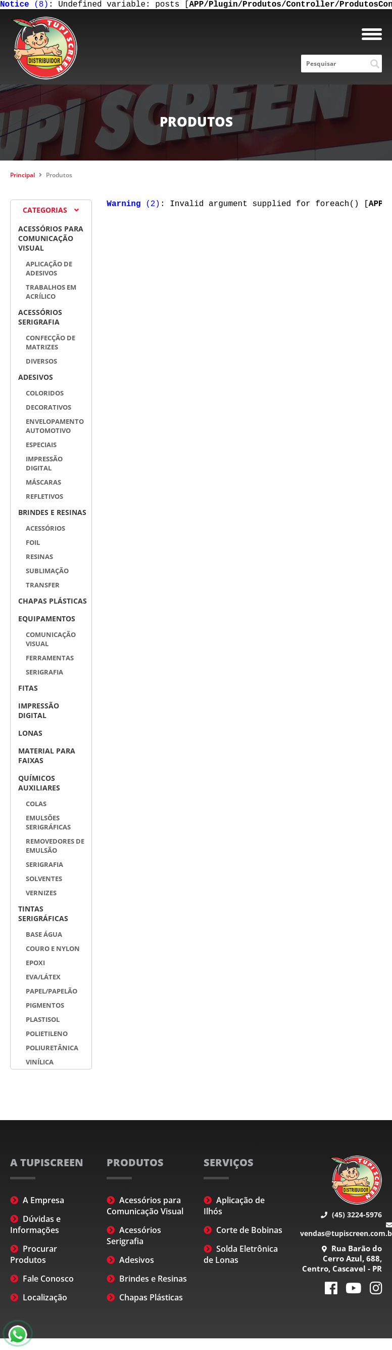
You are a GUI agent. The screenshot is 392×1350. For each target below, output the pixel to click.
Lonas (30, 735)
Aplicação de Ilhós (234, 1208)
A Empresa (37, 1202)
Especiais (41, 446)
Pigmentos (45, 1007)
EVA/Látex (43, 978)
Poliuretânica (52, 1049)
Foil (33, 544)
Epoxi (35, 964)
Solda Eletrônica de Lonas (241, 1256)
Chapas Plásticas (52, 603)
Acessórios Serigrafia (40, 319)
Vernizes (41, 894)
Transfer (43, 586)
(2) (133, 207)
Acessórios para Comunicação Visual (50, 240)
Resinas (39, 558)
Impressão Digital (44, 465)
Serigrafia (44, 674)
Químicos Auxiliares (39, 785)
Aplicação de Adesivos (49, 270)
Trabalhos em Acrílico (51, 294)
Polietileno (47, 1035)
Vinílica (40, 1063)
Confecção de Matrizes (50, 344)
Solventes (44, 880)
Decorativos (48, 409)
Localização (38, 1299)
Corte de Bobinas (243, 1232)
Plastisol (43, 1021)
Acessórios (45, 530)
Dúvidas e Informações (35, 1226)
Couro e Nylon (53, 950)
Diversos (41, 363)
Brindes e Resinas (52, 514)
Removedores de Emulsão (55, 848)
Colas (36, 805)
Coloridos (45, 395)
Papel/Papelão (51, 993)
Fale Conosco (42, 1280)
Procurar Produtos (33, 1256)
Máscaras (43, 484)
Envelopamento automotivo (55, 428)
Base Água (44, 936)
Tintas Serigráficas (43, 915)
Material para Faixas (46, 757)
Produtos (59, 177)
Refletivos (44, 498)
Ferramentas (50, 659)
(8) (24, 5)
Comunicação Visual (51, 641)
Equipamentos (46, 620)
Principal (22, 177)
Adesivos (35, 379)
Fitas (28, 690)
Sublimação (47, 572)
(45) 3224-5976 (351, 1216)
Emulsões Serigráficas (48, 824)
